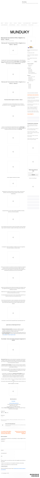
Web (1, 456)
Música (11, 23)
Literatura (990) (30, 70)
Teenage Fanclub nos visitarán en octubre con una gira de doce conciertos (33, 132)
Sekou (28, 128)
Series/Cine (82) (30, 71)
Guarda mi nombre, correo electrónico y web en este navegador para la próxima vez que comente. (13, 461)
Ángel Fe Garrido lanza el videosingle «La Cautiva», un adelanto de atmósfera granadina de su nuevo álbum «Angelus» (32, 108)
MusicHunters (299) (30, 80)
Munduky (24, 2)
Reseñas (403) (30, 77)
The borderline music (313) (31, 79)
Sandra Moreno (3, 40)
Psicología (15, 23)
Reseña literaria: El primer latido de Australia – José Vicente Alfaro (32, 125)
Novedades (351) (30, 78)
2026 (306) (29, 84)
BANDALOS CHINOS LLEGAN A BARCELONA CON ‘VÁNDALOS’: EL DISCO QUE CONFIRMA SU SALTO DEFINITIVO (33, 101)
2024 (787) (29, 86)
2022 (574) (29, 88)
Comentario (3, 441)
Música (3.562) (30, 69)
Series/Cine (19, 23)
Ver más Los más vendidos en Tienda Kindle (32, 92)
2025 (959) (29, 85)
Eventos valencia (21, 419)
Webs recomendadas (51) (31, 72)
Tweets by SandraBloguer (33, 178)
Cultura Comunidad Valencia (27, 23)
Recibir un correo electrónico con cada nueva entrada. (9, 464)
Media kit (2, 23)
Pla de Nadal (13, 401)
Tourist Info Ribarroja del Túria (13, 403)
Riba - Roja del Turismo (12, 334)
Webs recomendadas (34, 23)
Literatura (6, 23)
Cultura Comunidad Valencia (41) (32, 73)
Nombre (2, 450)
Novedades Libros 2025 (30, 52)
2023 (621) (29, 87)
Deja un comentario (11, 40)
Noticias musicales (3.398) (31, 76)
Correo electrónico (4, 453)
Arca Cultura (5, 334)
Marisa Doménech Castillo (30, 131)
